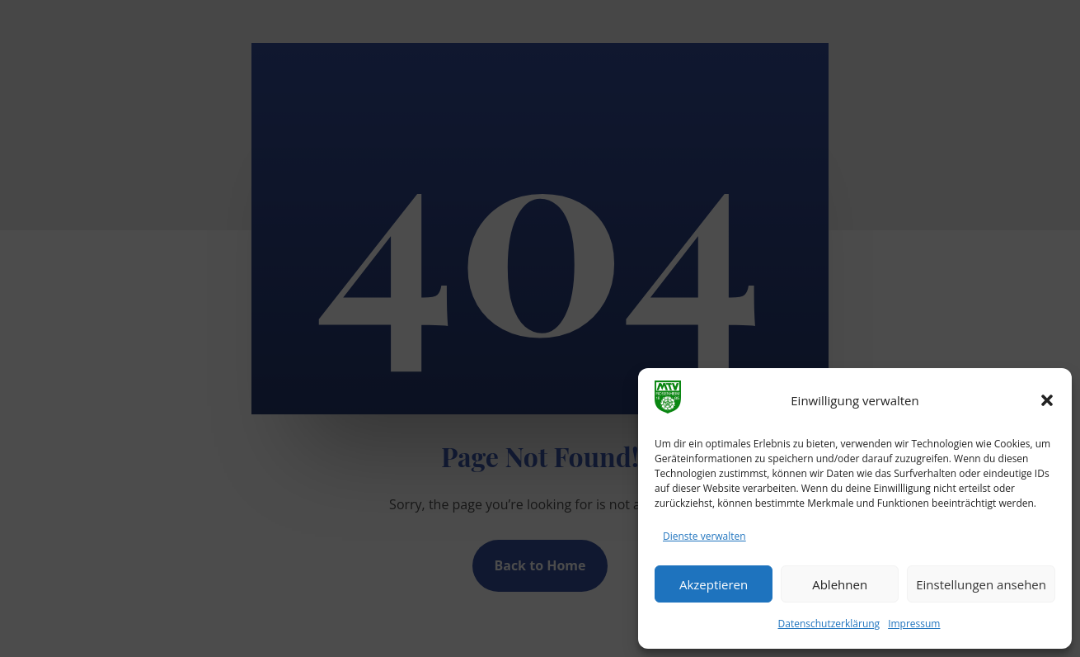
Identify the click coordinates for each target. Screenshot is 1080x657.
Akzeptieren (713, 584)
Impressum (914, 624)
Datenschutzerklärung (829, 624)
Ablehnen (839, 584)
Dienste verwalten (704, 536)
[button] (1047, 400)
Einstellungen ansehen (981, 584)
